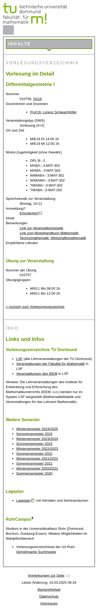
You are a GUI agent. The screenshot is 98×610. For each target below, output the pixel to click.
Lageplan (23, 500)
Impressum (49, 603)
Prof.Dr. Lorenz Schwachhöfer (53, 112)
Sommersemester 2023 (34, 444)
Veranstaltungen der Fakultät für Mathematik (50, 364)
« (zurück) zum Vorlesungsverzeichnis (35, 307)
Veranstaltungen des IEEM (36, 374)
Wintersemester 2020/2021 (37, 468)
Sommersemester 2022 (34, 454)
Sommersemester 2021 (34, 463)
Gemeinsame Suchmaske (36, 552)
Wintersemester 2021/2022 (37, 458)
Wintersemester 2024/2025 (37, 429)
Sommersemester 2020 (34, 473)
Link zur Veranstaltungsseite (41, 228)
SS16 (37, 99)
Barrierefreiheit (49, 590)
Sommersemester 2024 (34, 434)
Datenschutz (49, 596)
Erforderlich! (29, 213)
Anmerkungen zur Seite (46, 575)
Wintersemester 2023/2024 (37, 439)
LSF (19, 359)
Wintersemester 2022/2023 (37, 449)
